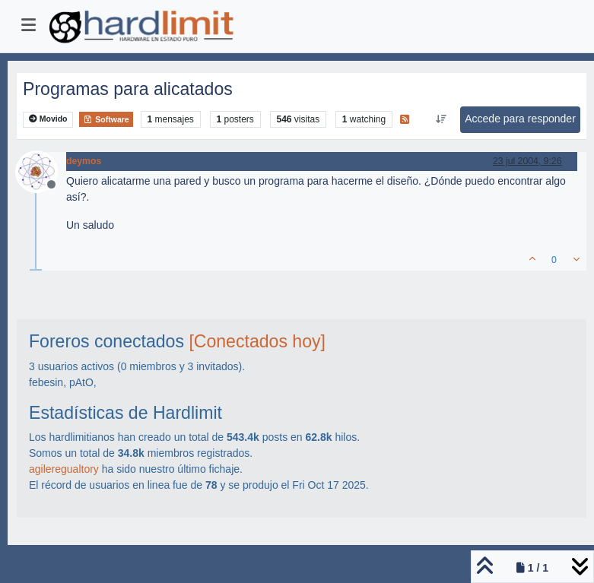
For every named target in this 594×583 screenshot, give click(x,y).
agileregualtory (64, 469)
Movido (48, 119)
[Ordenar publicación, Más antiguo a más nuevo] (441, 119)
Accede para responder (520, 118)
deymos (83, 161)
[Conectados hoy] (257, 341)
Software (106, 119)
